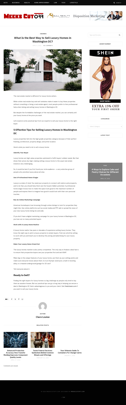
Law (55, 2)
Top (63, 397)
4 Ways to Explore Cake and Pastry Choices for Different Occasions (105, 172)
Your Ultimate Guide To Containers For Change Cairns (70, 352)
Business (16, 2)
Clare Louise (43, 316)
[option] (105, 161)
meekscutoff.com (78, 391)
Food (105, 165)
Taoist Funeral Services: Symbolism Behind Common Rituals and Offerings (43, 353)
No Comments (48, 45)
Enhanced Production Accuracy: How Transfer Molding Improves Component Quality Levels (16, 354)
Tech (63, 2)
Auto (6, 2)
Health (27, 2)
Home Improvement (41, 2)
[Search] (114, 2)
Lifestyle (74, 2)
